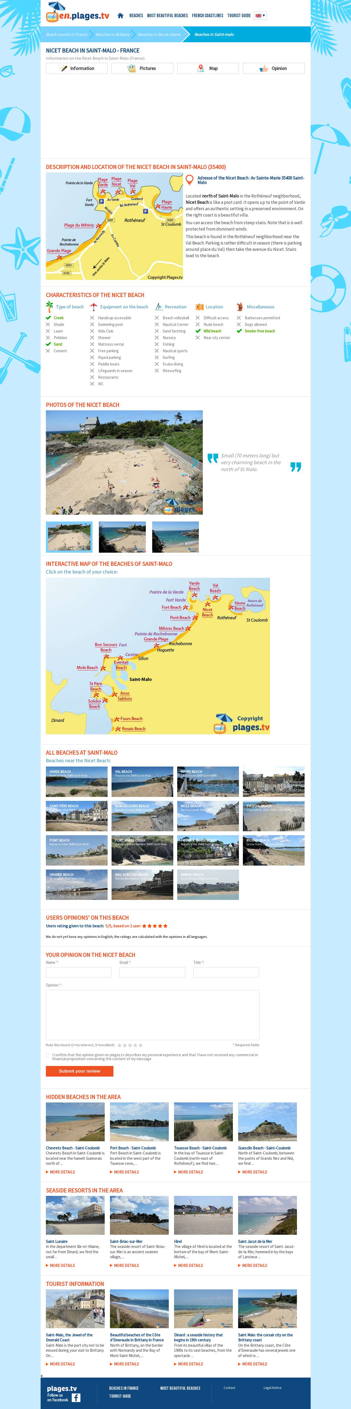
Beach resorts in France (66, 34)
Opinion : (54, 985)
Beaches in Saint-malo (214, 34)
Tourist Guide (120, 1396)
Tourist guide (239, 15)
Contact (229, 1387)
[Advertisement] (176, 119)
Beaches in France (124, 1388)
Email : (125, 962)
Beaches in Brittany (112, 34)
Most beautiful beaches (167, 15)
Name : (52, 962)
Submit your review (79, 1071)
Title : (198, 962)
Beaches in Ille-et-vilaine (159, 34)
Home (121, 15)
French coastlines (207, 15)
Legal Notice (272, 1387)
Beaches (136, 15)
